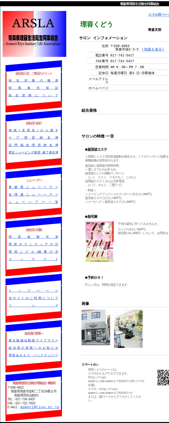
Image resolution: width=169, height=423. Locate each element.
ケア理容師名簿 (33, 137)
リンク (33, 304)
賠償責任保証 (33, 87)
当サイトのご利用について (33, 297)
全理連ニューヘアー (33, 194)
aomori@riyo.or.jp (40, 405)
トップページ (33, 289)
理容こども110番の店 (33, 250)
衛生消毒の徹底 (33, 80)
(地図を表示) (153, 49)
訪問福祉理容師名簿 (33, 144)
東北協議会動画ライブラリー (33, 338)
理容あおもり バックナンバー (33, 354)
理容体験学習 (33, 235)
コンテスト (33, 258)
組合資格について (33, 95)
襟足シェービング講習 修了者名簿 (33, 152)
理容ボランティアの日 (33, 243)
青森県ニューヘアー (33, 186)
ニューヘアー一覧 (33, 201)
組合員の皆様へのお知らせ (33, 346)
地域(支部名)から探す (33, 129)
